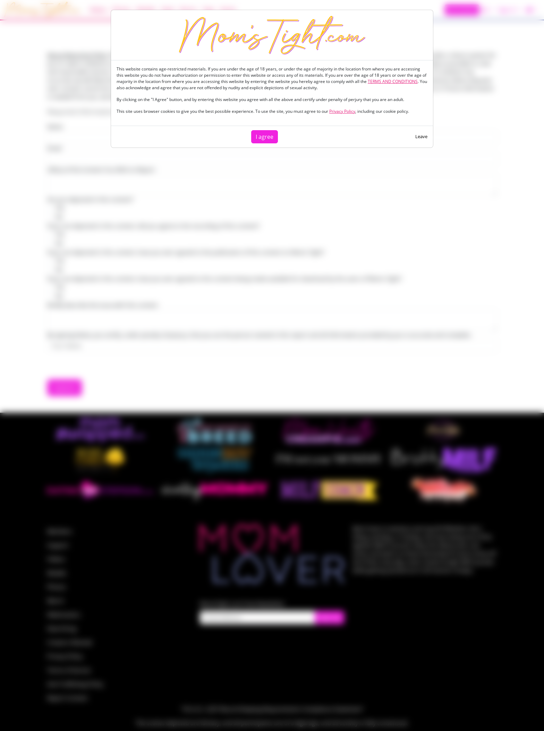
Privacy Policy (342, 111)
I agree (264, 137)
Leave (421, 136)
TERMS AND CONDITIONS (393, 81)
